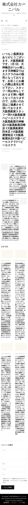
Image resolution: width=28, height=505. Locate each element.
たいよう (14, 502)
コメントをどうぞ (5, 151)
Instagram (5, 49)
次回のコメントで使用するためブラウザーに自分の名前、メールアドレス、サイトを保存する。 (15, 480)
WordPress (20, 500)
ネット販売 (22, 502)
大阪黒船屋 (6, 502)
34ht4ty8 (7, 149)
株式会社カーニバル (14, 7)
